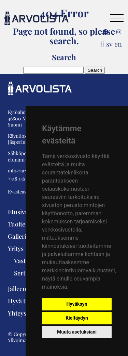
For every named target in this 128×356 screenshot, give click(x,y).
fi (102, 43)
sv (109, 43)
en (118, 43)
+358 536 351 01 (23, 179)
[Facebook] (105, 32)
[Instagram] (118, 32)
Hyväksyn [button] (77, 304)
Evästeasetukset (25, 192)
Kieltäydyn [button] (77, 318)
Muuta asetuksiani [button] (77, 332)
